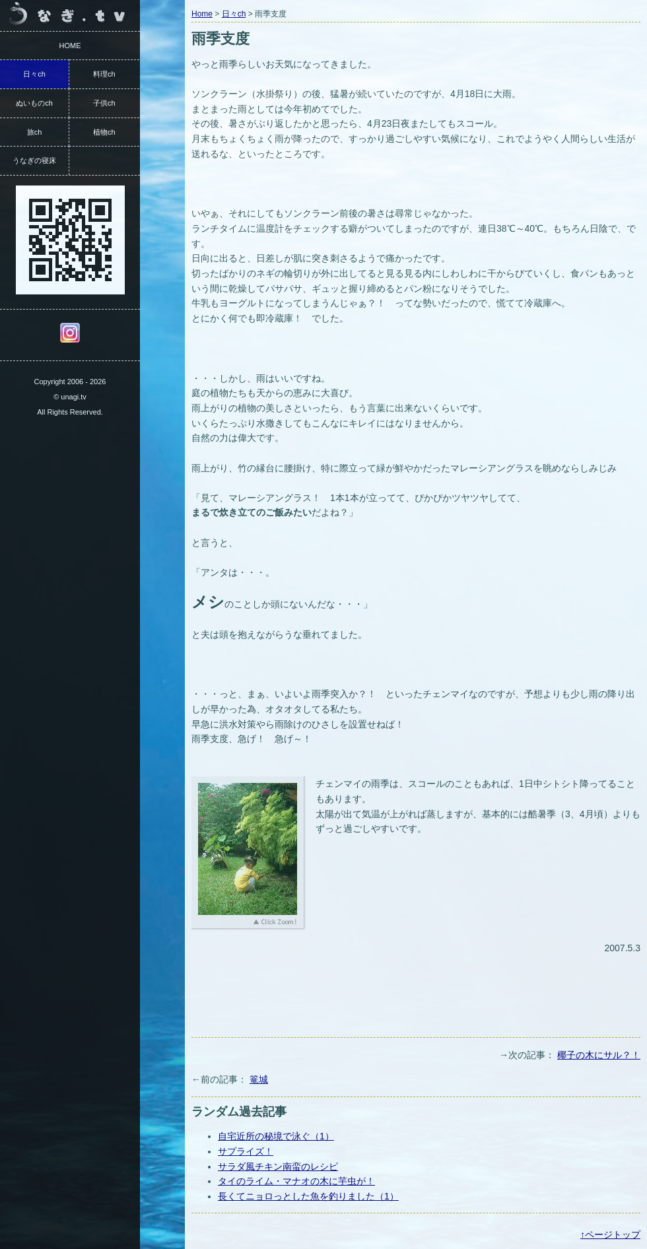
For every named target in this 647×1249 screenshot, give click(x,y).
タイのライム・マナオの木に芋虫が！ (296, 1181)
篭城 (259, 1079)
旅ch (34, 132)
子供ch (104, 103)
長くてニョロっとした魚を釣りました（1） (308, 1196)
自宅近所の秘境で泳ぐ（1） (276, 1136)
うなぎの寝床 (34, 160)
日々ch (234, 13)
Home (202, 13)
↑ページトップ (610, 1234)
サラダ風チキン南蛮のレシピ (278, 1166)
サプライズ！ (245, 1151)
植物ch (104, 132)
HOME (70, 46)
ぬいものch (34, 103)
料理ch (104, 74)
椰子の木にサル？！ (598, 1055)
